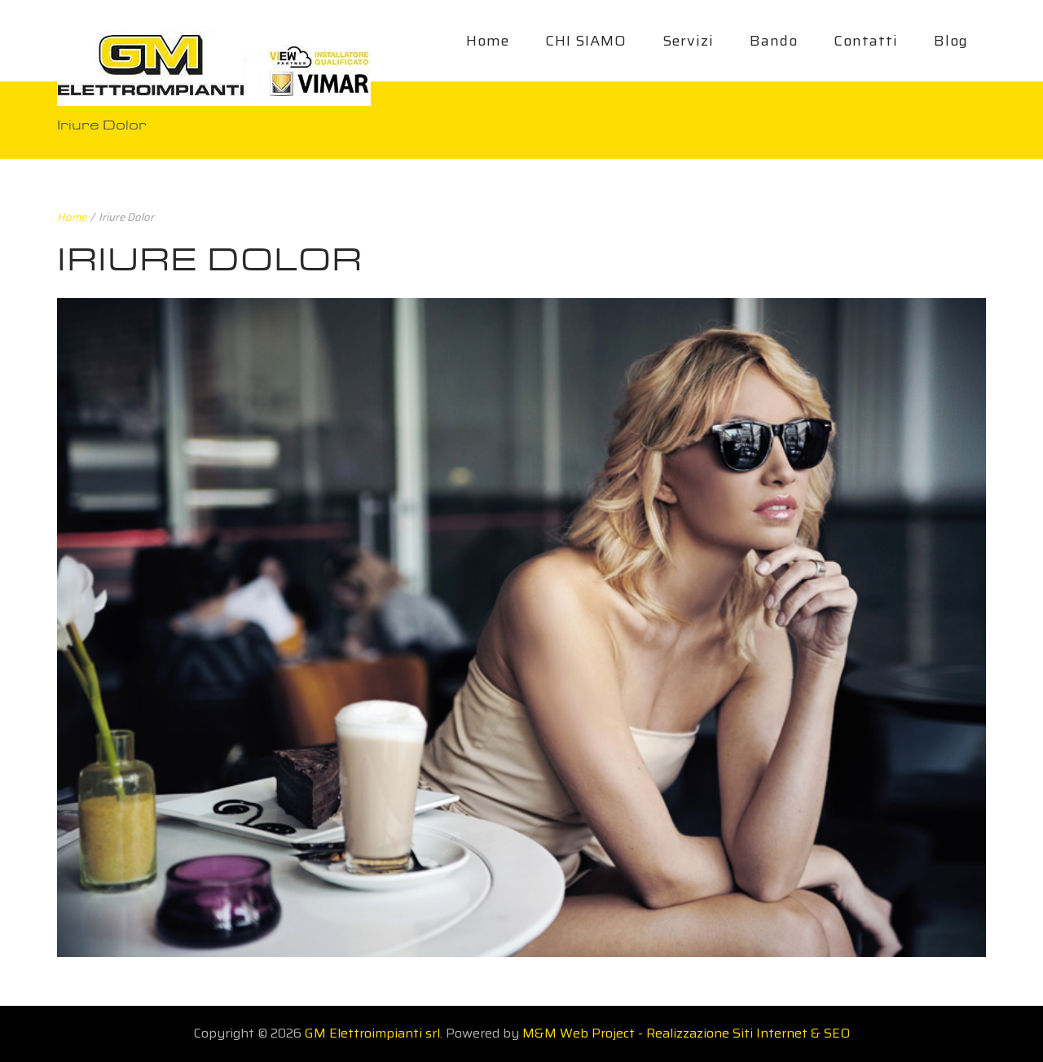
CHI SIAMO (586, 40)
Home (487, 40)
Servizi (688, 40)
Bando (774, 40)
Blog (951, 40)
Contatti (866, 40)
